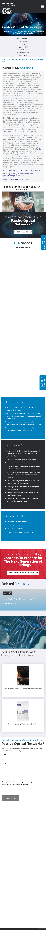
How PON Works (22, 39)
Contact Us (23, 55)
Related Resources (23, 53)
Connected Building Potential (23, 573)
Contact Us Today (23, 232)
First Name (23, 757)
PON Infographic (43, 242)
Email (23, 775)
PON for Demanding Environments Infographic (23, 188)
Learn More (23, 41)
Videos (23, 44)
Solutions (7, 11)
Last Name (23, 766)
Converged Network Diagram (42, 382)
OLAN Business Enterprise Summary (16, 179)
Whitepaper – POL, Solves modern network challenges (22, 170)
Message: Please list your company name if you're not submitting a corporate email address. (23, 786)
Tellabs (7, 101)
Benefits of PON (23, 47)
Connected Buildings (23, 50)
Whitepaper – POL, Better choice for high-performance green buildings (18, 175)
